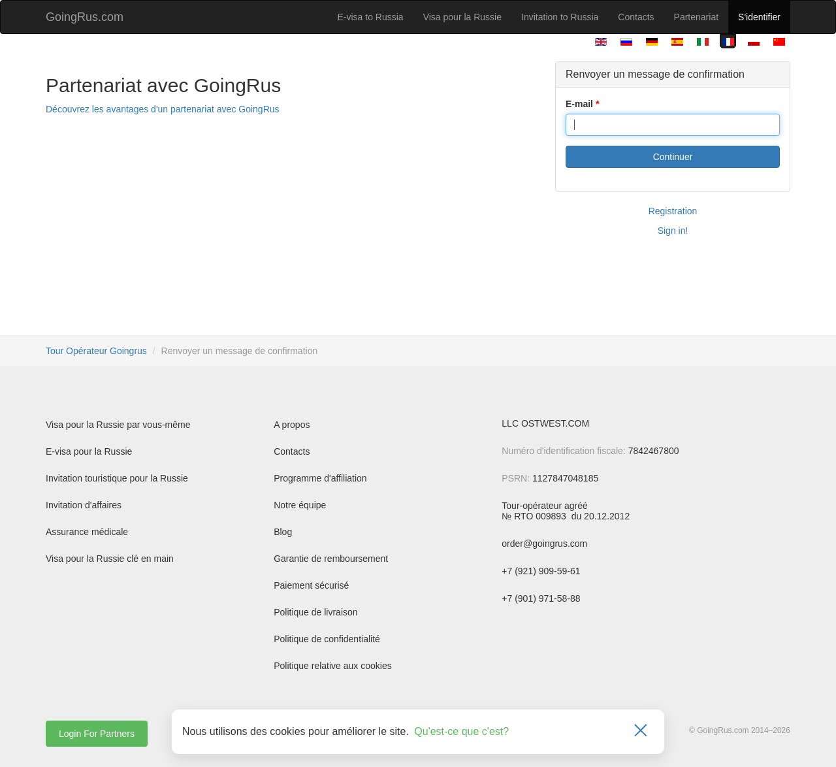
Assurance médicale (87, 532)
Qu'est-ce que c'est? (461, 731)
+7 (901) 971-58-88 (541, 598)
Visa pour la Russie (462, 17)
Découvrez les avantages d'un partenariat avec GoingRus (163, 109)
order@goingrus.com (544, 543)
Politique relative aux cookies (333, 666)
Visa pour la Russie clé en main (110, 558)
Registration (673, 211)
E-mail (579, 104)
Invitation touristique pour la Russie (117, 478)
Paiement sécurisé (311, 585)
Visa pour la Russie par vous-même (118, 424)
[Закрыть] (641, 731)
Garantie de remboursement (331, 558)
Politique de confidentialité (327, 639)
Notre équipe (300, 505)
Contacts (636, 17)
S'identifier (759, 17)
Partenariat (696, 17)
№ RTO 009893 (535, 516)
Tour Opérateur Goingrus (96, 351)
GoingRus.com (84, 17)
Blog (283, 532)
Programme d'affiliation (320, 478)
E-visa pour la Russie (89, 451)
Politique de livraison (315, 612)
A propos (292, 424)
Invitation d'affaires (83, 505)
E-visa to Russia (371, 17)
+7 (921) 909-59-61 (541, 571)
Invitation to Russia (559, 17)
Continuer (673, 157)
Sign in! (673, 230)
